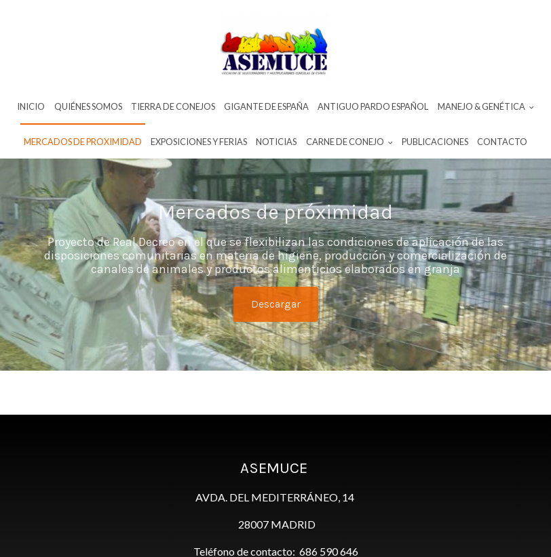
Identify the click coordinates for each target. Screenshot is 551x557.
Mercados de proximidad (83, 141)
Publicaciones (435, 141)
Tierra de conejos (173, 106)
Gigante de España (266, 106)
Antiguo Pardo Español (373, 106)
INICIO (31, 106)
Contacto (502, 141)
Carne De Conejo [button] (349, 141)
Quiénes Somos (88, 106)
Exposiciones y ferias (199, 141)
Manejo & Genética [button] (486, 106)
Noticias (276, 141)
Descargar (276, 303)
